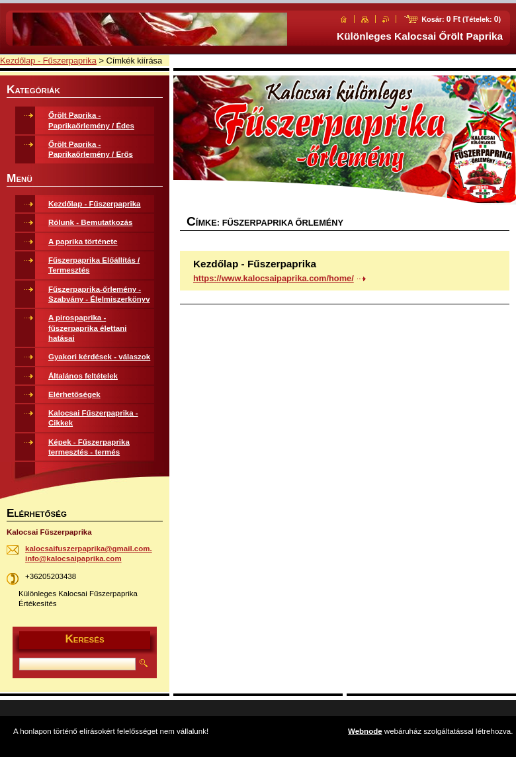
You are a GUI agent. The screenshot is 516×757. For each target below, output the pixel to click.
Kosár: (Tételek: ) (461, 19)
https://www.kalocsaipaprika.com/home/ (273, 278)
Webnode (365, 731)
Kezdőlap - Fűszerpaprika (48, 61)
